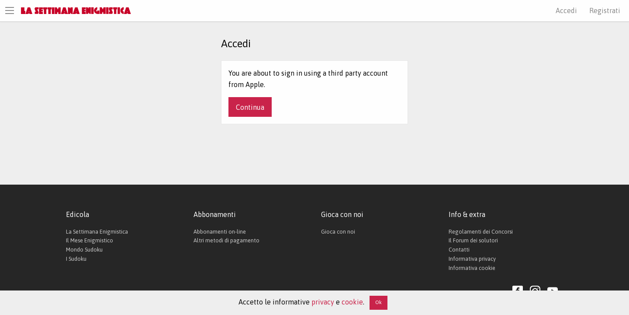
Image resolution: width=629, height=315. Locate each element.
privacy (322, 302)
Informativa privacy (472, 259)
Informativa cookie (472, 268)
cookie (352, 302)
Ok (378, 302)
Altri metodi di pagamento (226, 240)
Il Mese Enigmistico (89, 240)
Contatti (459, 249)
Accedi (566, 10)
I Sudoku (76, 259)
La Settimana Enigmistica (97, 231)
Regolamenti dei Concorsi (481, 231)
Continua (250, 107)
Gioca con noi (338, 231)
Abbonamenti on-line (220, 231)
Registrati (604, 10)
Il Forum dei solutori (473, 240)
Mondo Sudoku (84, 249)
